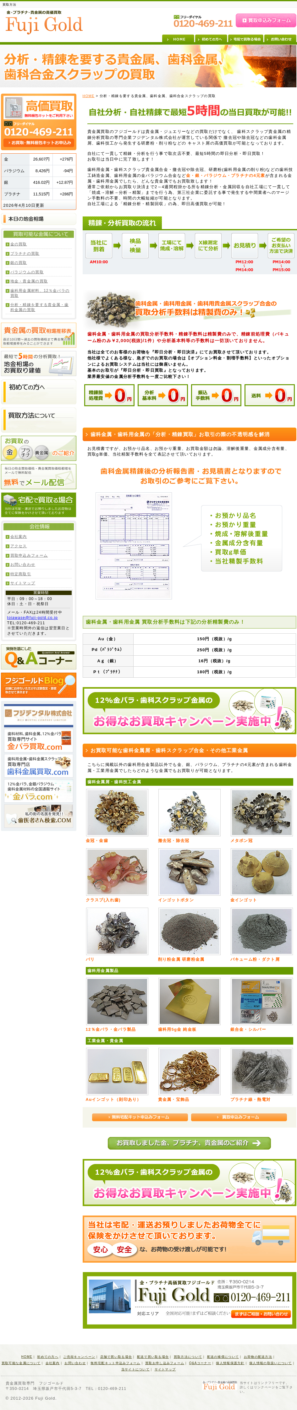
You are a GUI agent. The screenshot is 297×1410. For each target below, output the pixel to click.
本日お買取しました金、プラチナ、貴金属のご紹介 (189, 1143)
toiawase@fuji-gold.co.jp (32, 617)
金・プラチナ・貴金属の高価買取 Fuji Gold (44, 22)
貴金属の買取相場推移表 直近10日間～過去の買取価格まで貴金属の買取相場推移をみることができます (38, 335)
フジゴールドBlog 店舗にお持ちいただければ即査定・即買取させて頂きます (38, 685)
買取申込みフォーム (266, 20)
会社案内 (18, 536)
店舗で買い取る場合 (116, 1356)
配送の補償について (223, 1356)
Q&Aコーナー (200, 1363)
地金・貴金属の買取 (29, 281)
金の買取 (18, 244)
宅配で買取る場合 (245, 38)
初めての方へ (211, 38)
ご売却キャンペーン (79, 1356)
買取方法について (188, 1356)
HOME (178, 38)
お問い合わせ (280, 38)
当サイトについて (135, 1369)
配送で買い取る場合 (153, 1356)
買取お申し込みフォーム (164, 1363)
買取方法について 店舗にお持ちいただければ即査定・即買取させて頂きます (38, 420)
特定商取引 (20, 574)
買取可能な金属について (21, 1363)
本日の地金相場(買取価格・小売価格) (38, 219)
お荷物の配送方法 (258, 1356)
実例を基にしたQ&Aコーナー (38, 656)
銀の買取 (18, 262)
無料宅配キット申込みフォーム (140, 1117)
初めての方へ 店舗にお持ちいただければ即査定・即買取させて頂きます (38, 391)
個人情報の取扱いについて (270, 1363)
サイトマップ (23, 583)
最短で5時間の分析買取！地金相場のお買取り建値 (38, 363)
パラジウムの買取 (27, 272)
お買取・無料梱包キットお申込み (38, 143)
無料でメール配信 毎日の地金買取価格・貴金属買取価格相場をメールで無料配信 (38, 476)
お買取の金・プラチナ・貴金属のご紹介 (38, 448)
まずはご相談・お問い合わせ (261, 1314)
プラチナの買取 (25, 253)
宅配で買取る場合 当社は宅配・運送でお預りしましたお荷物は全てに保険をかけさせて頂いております (38, 504)
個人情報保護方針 (230, 1363)
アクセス (18, 546)
